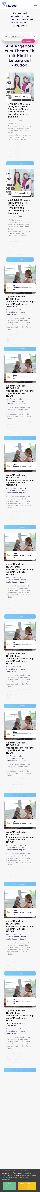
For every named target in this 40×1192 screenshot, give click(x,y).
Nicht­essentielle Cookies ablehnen (27, 1186)
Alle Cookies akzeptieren (9, 1186)
